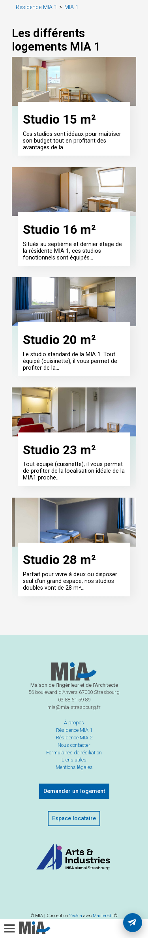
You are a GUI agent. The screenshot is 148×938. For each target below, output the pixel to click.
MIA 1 (71, 7)
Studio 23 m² (59, 461)
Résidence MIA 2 (74, 752)
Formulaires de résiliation (74, 767)
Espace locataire (74, 833)
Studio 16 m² (59, 235)
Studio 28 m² (59, 574)
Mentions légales (74, 782)
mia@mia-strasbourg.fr (74, 722)
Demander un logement (74, 806)
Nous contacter (74, 759)
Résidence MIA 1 (36, 7)
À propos (74, 737)
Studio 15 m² (59, 122)
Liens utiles (74, 774)
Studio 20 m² (59, 348)
